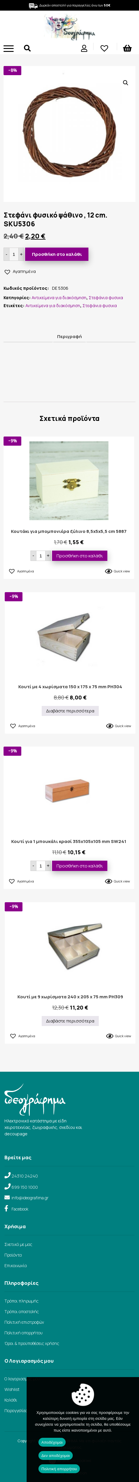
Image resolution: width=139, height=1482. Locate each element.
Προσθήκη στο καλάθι (57, 254)
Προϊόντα (13, 1255)
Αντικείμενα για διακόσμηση (59, 297)
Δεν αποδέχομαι (55, 1455)
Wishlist (12, 1389)
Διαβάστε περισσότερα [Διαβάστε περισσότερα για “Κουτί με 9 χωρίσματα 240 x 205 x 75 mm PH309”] (70, 1021)
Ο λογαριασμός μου (22, 1378)
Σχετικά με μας (18, 1244)
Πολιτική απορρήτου (23, 1333)
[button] (125, 83)
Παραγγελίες (16, 1410)
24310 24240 (25, 1176)
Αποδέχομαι (52, 1442)
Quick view (122, 571)
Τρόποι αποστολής (21, 1311)
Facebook (20, 1209)
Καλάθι (10, 1400)
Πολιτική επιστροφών (24, 1322)
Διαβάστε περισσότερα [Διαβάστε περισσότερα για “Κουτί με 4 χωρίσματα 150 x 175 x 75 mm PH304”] (70, 711)
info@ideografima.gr (30, 1198)
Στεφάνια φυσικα (106, 297)
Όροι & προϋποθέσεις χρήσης (31, 1343)
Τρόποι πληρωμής (21, 1301)
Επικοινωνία (15, 1265)
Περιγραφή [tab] (69, 336)
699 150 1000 (25, 1187)
